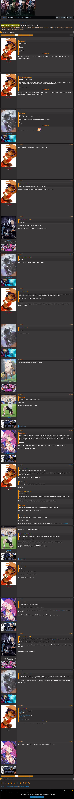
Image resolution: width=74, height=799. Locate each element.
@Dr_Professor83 (61, 610)
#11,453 (70, 465)
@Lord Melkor (23, 713)
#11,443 (70, 110)
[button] (14, 17)
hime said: (22, 113)
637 (27, 35)
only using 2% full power (60, 27)
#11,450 (70, 359)
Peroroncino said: (23, 183)
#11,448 (70, 288)
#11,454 (70, 527)
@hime (21, 712)
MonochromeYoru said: (25, 491)
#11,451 (70, 394)
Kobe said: (22, 41)
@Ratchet (65, 523)
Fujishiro (3, 27)
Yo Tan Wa (9, 133)
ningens (51, 27)
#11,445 (70, 180)
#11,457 (70, 633)
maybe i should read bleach (37, 27)
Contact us (50, 790)
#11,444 (70, 144)
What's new (19, 17)
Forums (4, 17)
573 (16, 35)
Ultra (9, 383)
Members (26, 17)
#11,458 (70, 671)
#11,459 (70, 705)
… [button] (7, 35)
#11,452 (70, 430)
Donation (10, 17)
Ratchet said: (22, 433)
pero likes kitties (69, 27)
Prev (3, 35)
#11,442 (70, 74)
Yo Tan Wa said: (23, 291)
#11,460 (70, 741)
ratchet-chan (3, 29)
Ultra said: (22, 397)
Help (70, 790)
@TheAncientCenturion (25, 715)
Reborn (9, 240)
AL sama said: (23, 708)
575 (22, 35)
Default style (4, 790)
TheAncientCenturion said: (25, 77)
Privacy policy (65, 790)
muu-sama (47, 27)
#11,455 (70, 563)
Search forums (10, 20)
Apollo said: (22, 566)
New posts (3, 20)
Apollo (9, 417)
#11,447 (70, 254)
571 (10, 35)
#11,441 (70, 38)
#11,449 (70, 324)
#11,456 (70, 599)
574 (19, 35)
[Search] (70, 17)
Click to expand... (45, 53)
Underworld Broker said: (25, 219)
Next (31, 35)
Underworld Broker (9, 453)
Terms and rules (56, 790)
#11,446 (70, 216)
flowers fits (18, 27)
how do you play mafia (26, 27)
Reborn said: (22, 602)
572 (13, 35)
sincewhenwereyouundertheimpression (15, 29)
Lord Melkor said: (23, 327)
